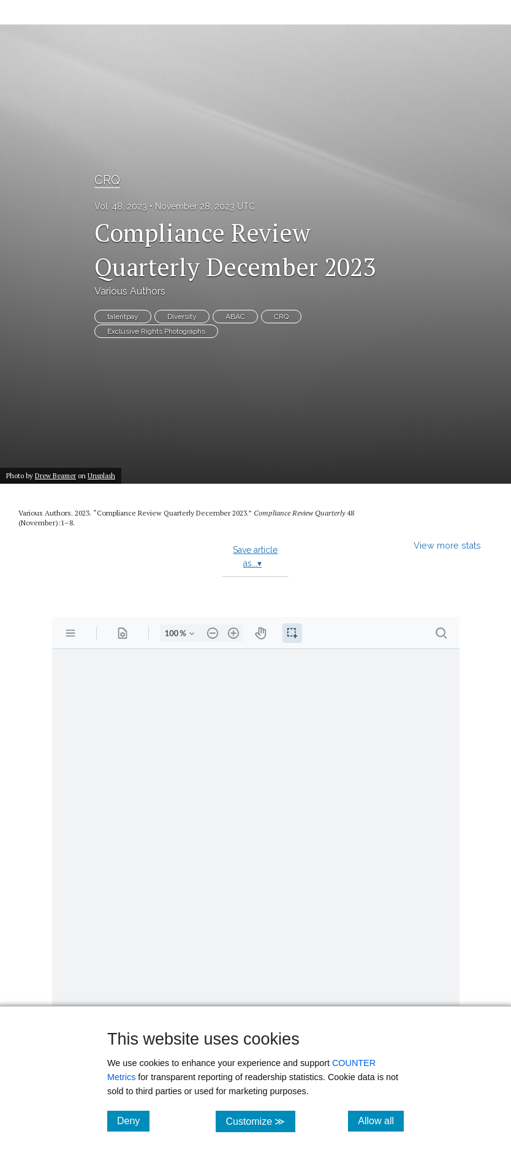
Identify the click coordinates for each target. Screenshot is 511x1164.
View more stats (447, 545)
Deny (133, 1120)
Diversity (182, 316)
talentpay (122, 316)
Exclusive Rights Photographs (156, 331)
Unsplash (101, 475)
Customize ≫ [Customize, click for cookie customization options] (260, 1121)
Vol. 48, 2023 (120, 206)
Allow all (381, 1120)
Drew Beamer (55, 475)
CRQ (107, 180)
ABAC (235, 316)
